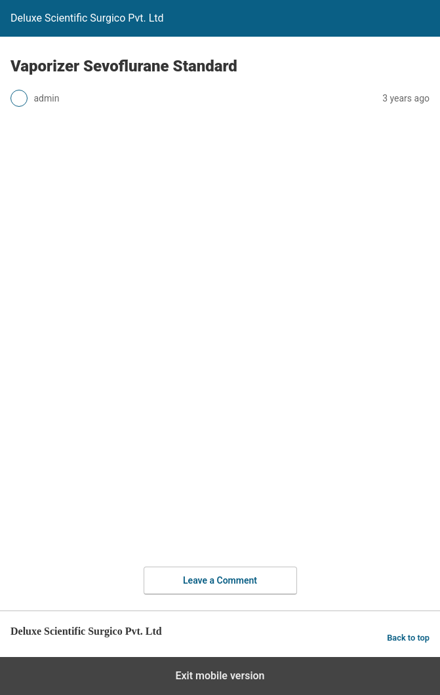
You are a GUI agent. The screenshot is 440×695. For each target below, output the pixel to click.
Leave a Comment (220, 580)
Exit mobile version (219, 675)
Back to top (408, 638)
